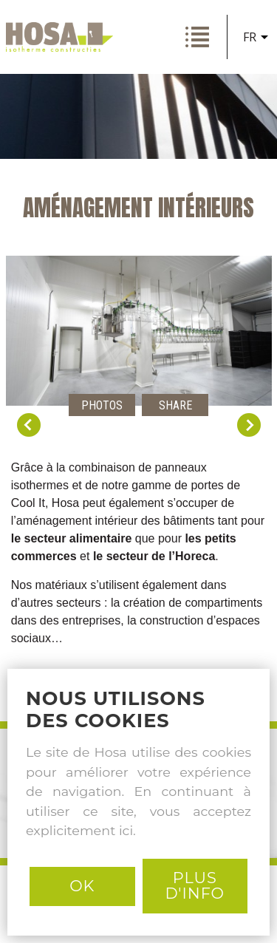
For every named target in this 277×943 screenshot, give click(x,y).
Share (175, 405)
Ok (82, 885)
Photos (102, 405)
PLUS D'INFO (195, 885)
